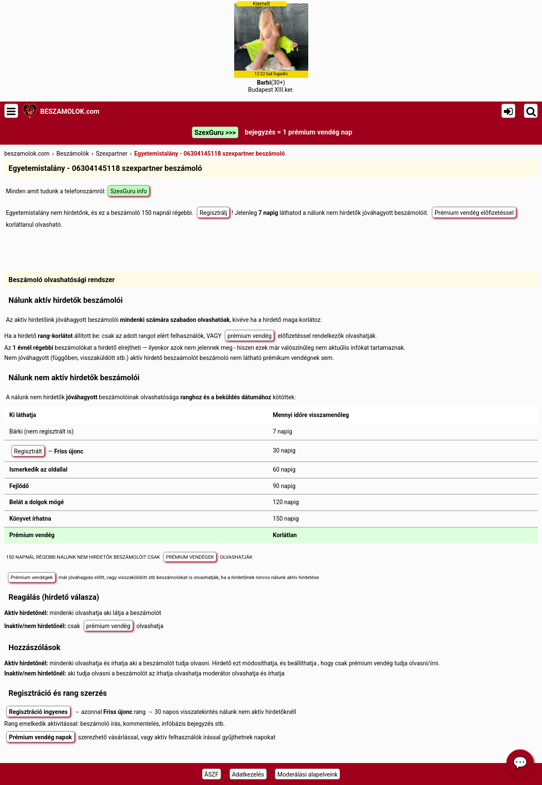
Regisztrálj (213, 212)
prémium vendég (249, 335)
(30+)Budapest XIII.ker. (271, 47)
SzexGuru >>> (215, 133)
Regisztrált (28, 451)
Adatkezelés (248, 774)
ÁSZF (212, 774)
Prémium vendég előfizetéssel (474, 212)
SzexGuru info (128, 191)
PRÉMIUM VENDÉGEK (190, 557)
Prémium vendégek (32, 577)
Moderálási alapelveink (307, 774)
